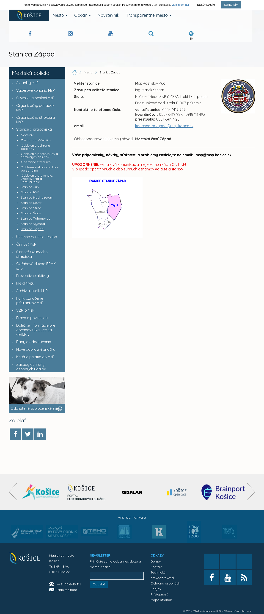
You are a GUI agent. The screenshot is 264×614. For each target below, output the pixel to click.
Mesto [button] (59, 15)
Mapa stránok (161, 600)
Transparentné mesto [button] (148, 15)
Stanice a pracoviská (31, 129)
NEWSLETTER (100, 555)
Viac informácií (180, 4)
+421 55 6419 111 (69, 584)
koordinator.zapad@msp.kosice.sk (164, 126)
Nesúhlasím (206, 4)
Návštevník (108, 15)
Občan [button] (82, 15)
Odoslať (99, 584)
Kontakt (156, 567)
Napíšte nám (67, 590)
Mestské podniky (132, 518)
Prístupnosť (159, 594)
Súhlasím (231, 4)
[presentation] (13, 491)
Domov (156, 561)
